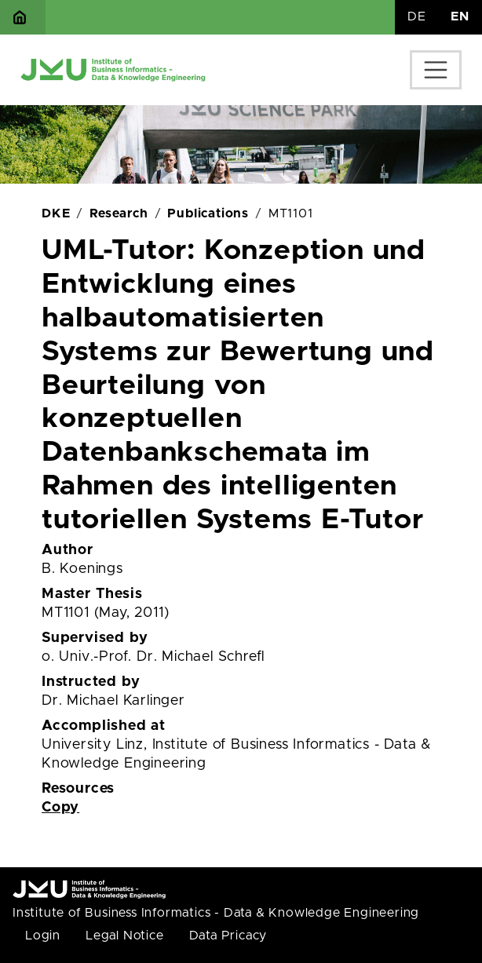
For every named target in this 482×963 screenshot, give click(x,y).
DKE (56, 213)
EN (460, 16)
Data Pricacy (228, 935)
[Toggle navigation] (436, 69)
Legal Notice (125, 935)
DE (416, 16)
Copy (60, 808)
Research (118, 213)
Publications (208, 213)
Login (42, 935)
